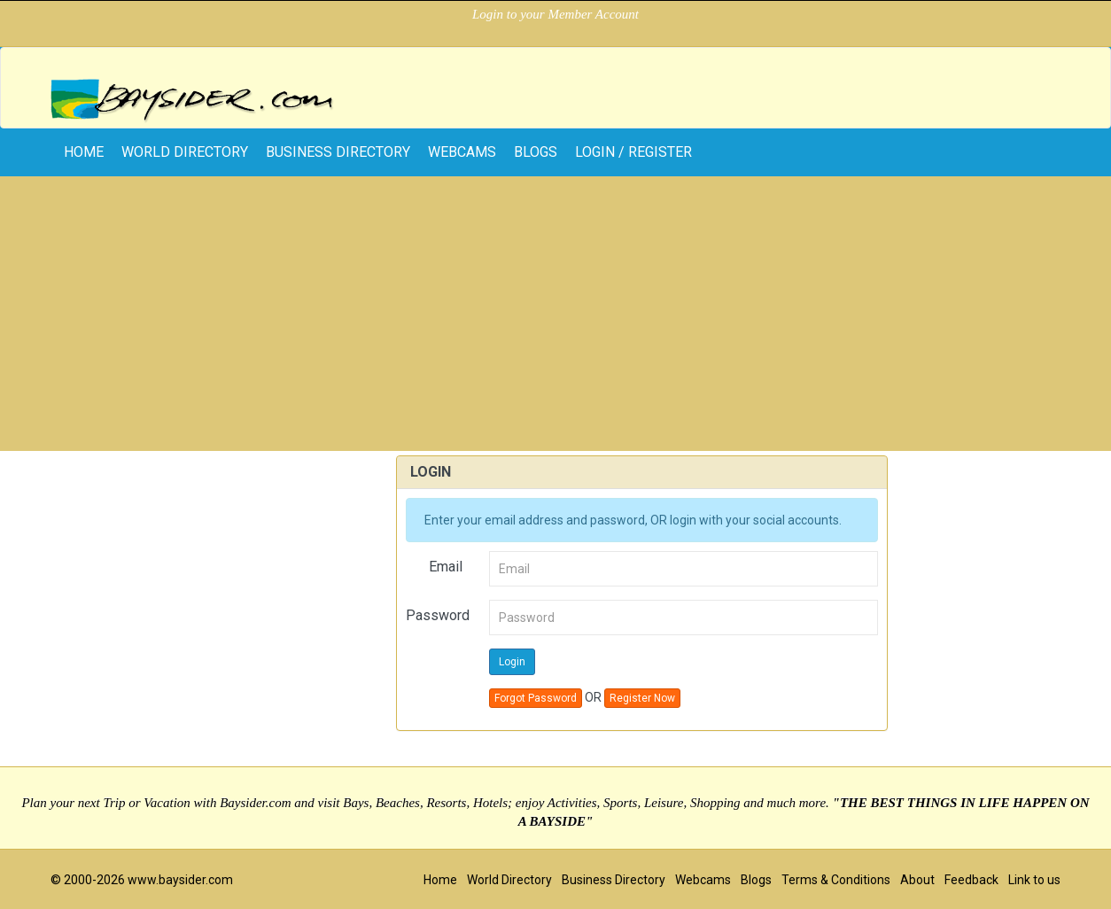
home (84, 152)
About (917, 880)
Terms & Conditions (835, 880)
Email (445, 566)
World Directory (184, 152)
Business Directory (338, 152)
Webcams (462, 152)
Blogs (535, 152)
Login (512, 662)
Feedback (971, 880)
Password (438, 615)
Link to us (1034, 880)
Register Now (642, 698)
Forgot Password (535, 698)
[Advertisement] (555, 318)
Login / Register (633, 152)
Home (440, 880)
